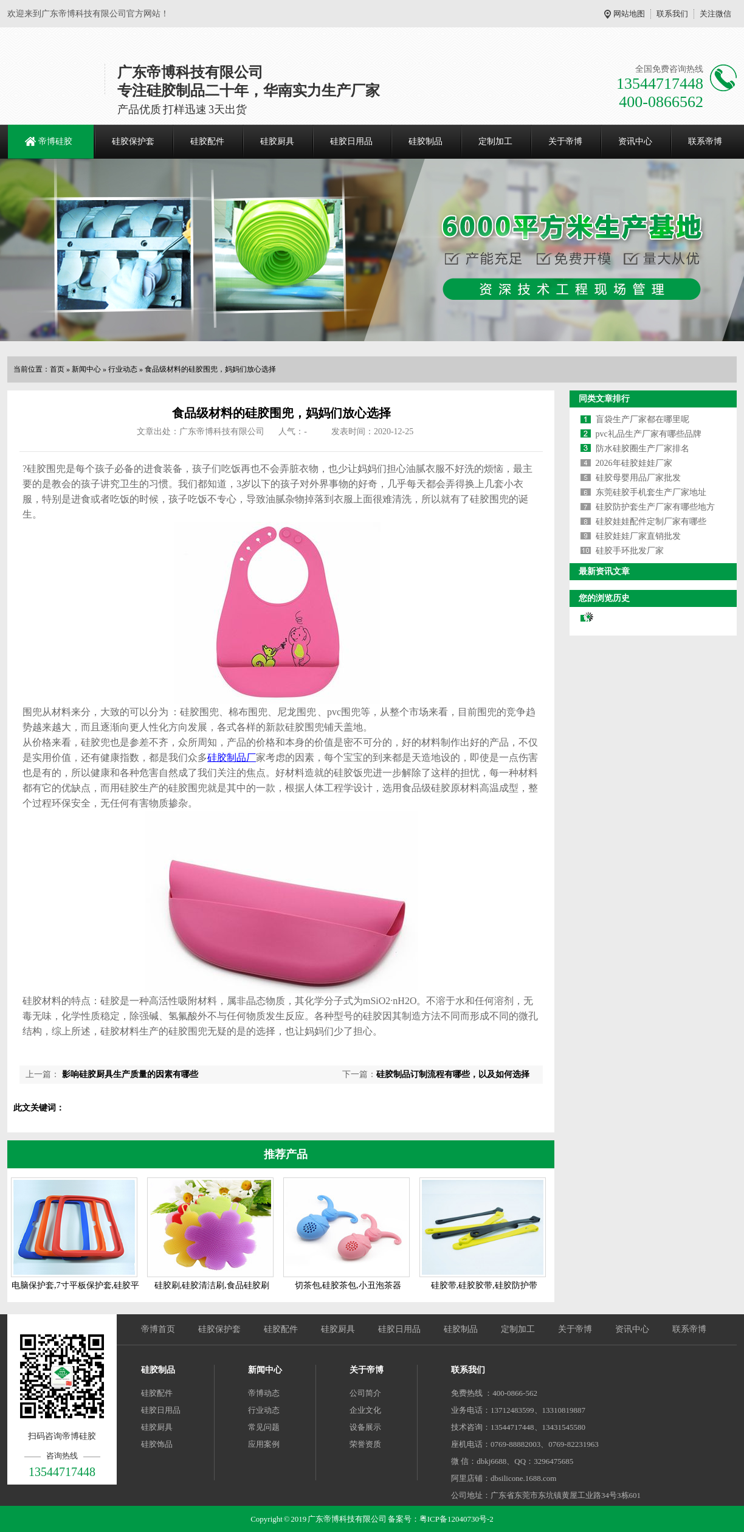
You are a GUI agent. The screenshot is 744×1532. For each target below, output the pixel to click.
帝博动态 (264, 1393)
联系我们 (672, 13)
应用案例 (264, 1444)
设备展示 (365, 1427)
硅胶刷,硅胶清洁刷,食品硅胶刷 (211, 1285)
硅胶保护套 (133, 141)
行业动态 (122, 369)
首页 (57, 369)
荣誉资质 (365, 1444)
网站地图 (629, 13)
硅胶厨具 (277, 141)
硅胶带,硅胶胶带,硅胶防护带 (484, 1285)
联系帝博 (705, 141)
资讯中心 (635, 141)
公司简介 (365, 1393)
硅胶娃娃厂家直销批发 (638, 536)
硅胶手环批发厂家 (630, 550)
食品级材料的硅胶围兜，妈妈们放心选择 (210, 369)
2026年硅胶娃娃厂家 (634, 463)
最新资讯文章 (604, 571)
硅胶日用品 (351, 141)
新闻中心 (86, 369)
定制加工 (495, 141)
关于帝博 (565, 141)
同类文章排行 (604, 398)
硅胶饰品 (157, 1444)
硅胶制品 (425, 141)
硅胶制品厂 (231, 757)
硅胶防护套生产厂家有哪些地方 (655, 506)
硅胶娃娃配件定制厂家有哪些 (651, 521)
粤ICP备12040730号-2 (456, 1518)
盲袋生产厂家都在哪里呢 (642, 419)
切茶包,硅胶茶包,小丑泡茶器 (348, 1285)
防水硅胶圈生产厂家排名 (642, 448)
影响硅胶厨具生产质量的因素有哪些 (129, 1074)
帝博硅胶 (55, 141)
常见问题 (264, 1427)
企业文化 (365, 1410)
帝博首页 (158, 1329)
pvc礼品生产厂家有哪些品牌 (648, 433)
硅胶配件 (207, 141)
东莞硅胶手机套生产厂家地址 (651, 492)
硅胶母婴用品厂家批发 (638, 477)
